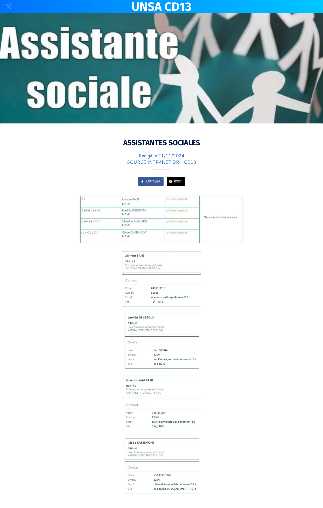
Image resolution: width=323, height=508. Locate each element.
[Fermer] (8, 6)
